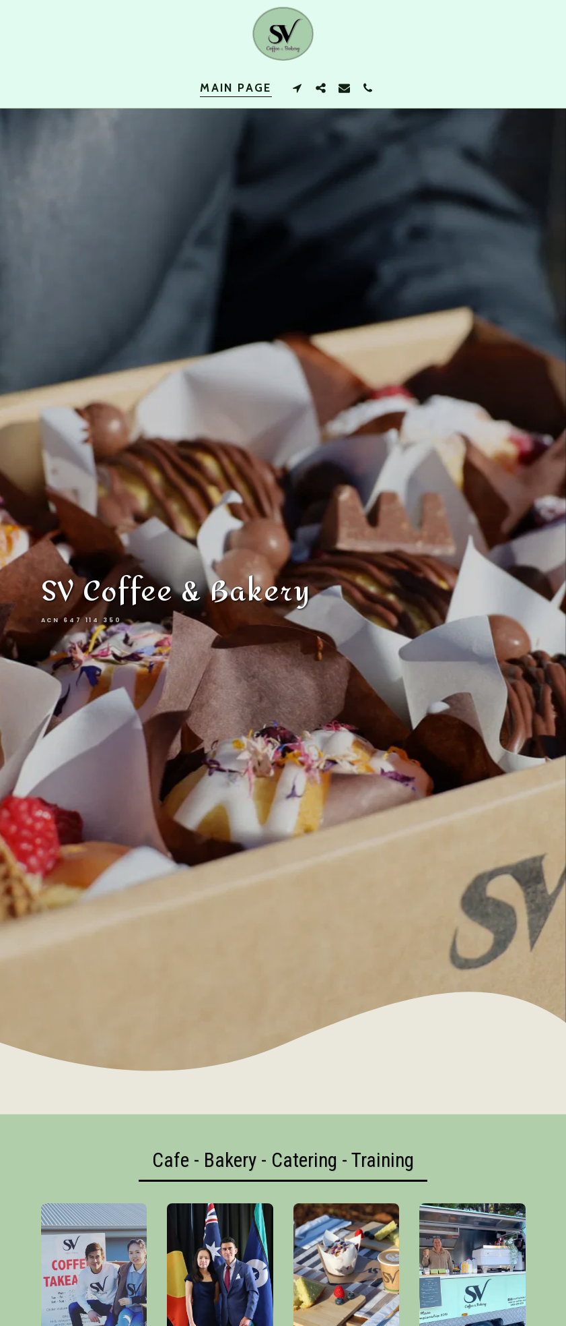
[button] (297, 88)
